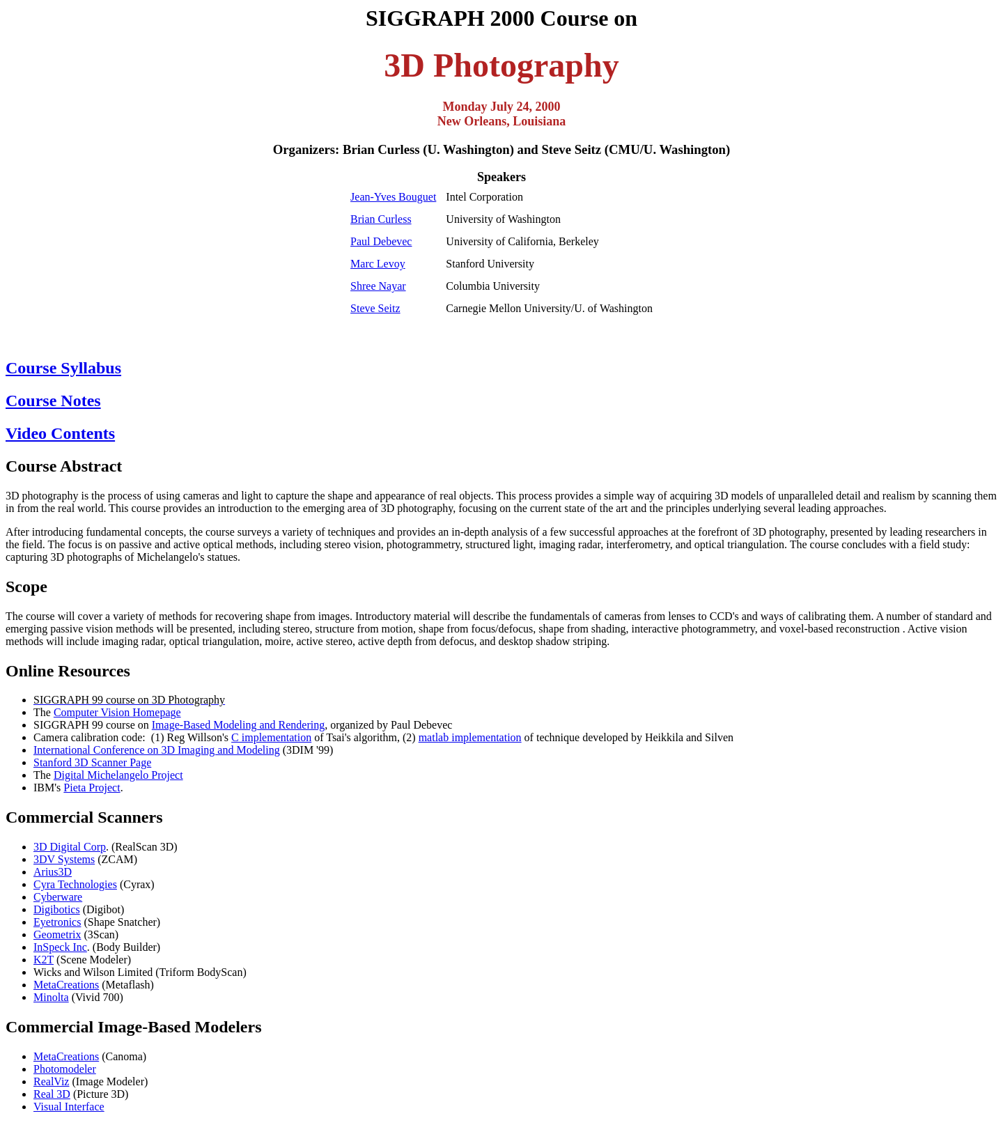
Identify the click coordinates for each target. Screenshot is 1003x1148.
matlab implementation (470, 737)
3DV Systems (64, 859)
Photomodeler (64, 1069)
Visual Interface (68, 1106)
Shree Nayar (378, 286)
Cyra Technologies (75, 884)
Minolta (51, 997)
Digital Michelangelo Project (118, 775)
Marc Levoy (377, 264)
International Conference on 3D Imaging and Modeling (156, 750)
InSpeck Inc (60, 947)
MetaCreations (66, 985)
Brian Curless (381, 219)
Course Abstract (64, 466)
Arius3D (52, 872)
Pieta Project (91, 787)
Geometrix (57, 934)
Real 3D (51, 1094)
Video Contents (60, 433)
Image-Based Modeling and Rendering (238, 725)
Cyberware (57, 897)
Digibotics (56, 909)
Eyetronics (57, 922)
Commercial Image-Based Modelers (133, 1027)
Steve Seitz (375, 308)
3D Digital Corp (69, 847)
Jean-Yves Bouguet (393, 197)
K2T (43, 959)
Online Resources (68, 671)
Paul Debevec (381, 241)
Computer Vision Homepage (117, 712)
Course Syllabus (63, 368)
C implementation (271, 737)
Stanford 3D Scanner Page (92, 762)
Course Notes (53, 400)
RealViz (51, 1081)
